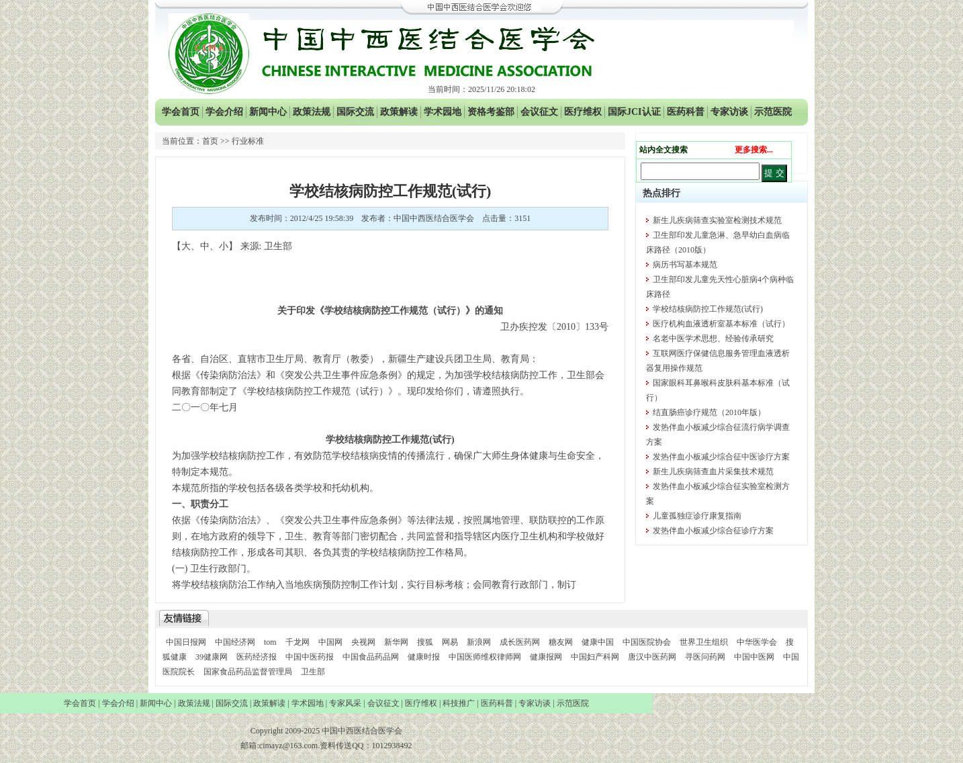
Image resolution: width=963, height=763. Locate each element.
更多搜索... (754, 149)
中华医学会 (757, 642)
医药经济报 (256, 657)
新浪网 (479, 642)
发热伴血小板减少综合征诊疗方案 (713, 530)
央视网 (363, 642)
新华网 (396, 642)
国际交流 (355, 112)
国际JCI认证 (634, 112)
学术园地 (442, 112)
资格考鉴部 (490, 112)
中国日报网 (186, 642)
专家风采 (345, 703)
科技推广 (459, 703)
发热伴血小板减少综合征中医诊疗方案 (721, 456)
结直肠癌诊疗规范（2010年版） (709, 412)
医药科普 (685, 112)
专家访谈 (729, 112)
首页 (210, 141)
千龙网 (297, 642)
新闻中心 (268, 112)
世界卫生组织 (704, 642)
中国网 (330, 642)
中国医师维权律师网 (486, 657)
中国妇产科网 (595, 657)
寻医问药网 (705, 657)
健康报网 (546, 657)
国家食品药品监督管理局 (248, 671)
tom (270, 642)
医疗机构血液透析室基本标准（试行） (721, 323)
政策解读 (399, 112)
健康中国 (598, 642)
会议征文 (539, 112)
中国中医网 (754, 657)
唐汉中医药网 (652, 657)
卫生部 (313, 671)
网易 (450, 642)
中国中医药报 (309, 657)
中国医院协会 (647, 642)
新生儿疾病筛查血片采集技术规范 (713, 471)
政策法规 (311, 112)
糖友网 (561, 642)
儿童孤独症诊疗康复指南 (697, 516)
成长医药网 (520, 642)
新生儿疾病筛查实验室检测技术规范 (717, 220)
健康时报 (424, 657)
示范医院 (773, 112)
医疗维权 (583, 112)
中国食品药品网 (370, 657)
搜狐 (425, 642)
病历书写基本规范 (685, 264)
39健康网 (211, 657)
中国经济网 (235, 642)
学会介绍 (224, 112)
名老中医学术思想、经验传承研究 (713, 338)
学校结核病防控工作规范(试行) (708, 309)
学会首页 (180, 112)
